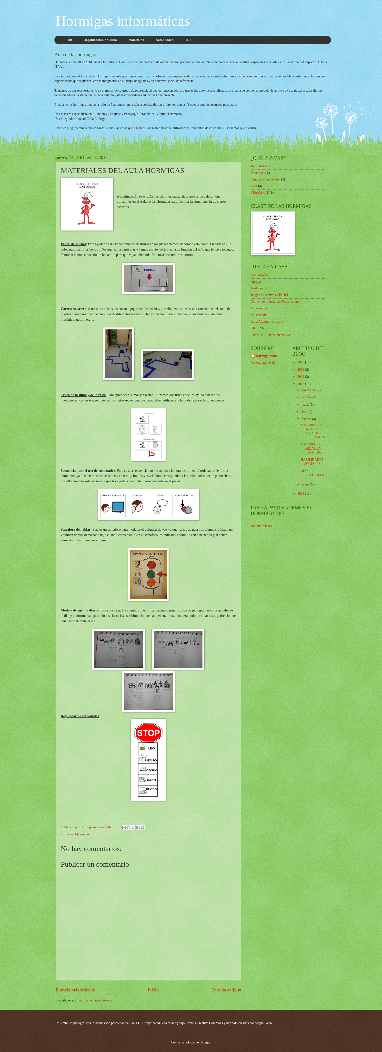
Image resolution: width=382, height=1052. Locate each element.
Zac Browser (259, 275)
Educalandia (259, 315)
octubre (307, 397)
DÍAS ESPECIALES (312, 473)
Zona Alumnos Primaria (267, 321)
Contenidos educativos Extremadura (275, 302)
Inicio (153, 989)
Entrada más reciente (75, 989)
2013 (301, 384)
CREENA (257, 328)
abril (305, 412)
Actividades (259, 166)
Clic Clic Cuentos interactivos (271, 335)
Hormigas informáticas (123, 21)
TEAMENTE (260, 192)
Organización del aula (265, 179)
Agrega (256, 282)
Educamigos (259, 308)
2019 (301, 362)
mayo (306, 404)
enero (306, 484)
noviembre (309, 390)
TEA (254, 186)
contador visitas (261, 526)
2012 (301, 493)
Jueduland (257, 288)
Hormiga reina (266, 356)
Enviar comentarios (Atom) (93, 1000)
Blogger (205, 1042)
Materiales (82, 834)
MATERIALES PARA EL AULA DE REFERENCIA (313, 431)
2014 (301, 377)
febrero (307, 419)
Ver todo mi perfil (263, 362)
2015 (301, 369)
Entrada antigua (226, 989)
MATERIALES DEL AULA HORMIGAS (311, 448)
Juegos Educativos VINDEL (270, 295)
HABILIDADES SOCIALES (312, 462)
